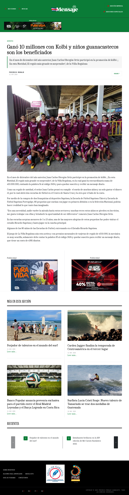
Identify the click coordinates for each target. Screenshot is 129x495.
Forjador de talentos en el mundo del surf (32, 345)
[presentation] (13, 442)
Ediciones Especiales (112, 12)
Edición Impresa (114, 6)
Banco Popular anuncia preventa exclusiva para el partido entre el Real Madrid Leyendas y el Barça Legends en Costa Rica (33, 404)
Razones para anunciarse (12, 474)
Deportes (10, 41)
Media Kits (29, 474)
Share (116, 73)
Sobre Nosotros (9, 470)
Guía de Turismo (9, 478)
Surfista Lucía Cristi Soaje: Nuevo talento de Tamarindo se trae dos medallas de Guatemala (95, 404)
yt (35, 491)
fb (29, 491)
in (42, 491)
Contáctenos (23, 478)
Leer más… (12, 351)
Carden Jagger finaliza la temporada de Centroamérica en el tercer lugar (91, 347)
